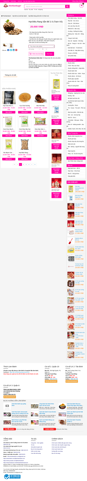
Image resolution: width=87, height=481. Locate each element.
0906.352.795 (74, 379)
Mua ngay (49, 54)
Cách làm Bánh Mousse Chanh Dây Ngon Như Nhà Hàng (74, 405)
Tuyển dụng (9, 429)
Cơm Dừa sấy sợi (24, 129)
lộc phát (31, 9)
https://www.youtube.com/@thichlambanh (13, 460)
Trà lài (35, 9)
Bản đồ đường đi (51, 381)
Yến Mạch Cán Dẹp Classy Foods (13, 152)
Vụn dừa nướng (25, 105)
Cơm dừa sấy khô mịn (10, 129)
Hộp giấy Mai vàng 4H (55, 141)
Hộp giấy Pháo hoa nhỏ (56, 165)
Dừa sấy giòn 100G (41, 129)
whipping (40, 9)
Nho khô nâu (41, 105)
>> (35, 164)
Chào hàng (49, 429)
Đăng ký (81, 1)
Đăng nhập (75, 1)
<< (14, 164)
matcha (26, 9)
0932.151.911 (53, 379)
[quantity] (43, 49)
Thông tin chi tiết (10, 75)
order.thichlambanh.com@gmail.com (16, 456)
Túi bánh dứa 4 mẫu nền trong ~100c (79, 344)
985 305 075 (25, 450)
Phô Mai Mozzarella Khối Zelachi (56, 92)
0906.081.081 (16, 452)
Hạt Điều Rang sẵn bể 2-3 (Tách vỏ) (30, 152)
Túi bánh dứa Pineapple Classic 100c (80, 354)
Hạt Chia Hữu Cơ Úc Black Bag (12, 105)
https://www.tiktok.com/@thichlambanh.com (14, 458)
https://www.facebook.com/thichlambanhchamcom (15, 462)
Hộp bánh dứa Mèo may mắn (55, 190)
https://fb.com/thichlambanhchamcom (19, 372)
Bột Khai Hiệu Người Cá (55, 116)
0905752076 (22, 454)
